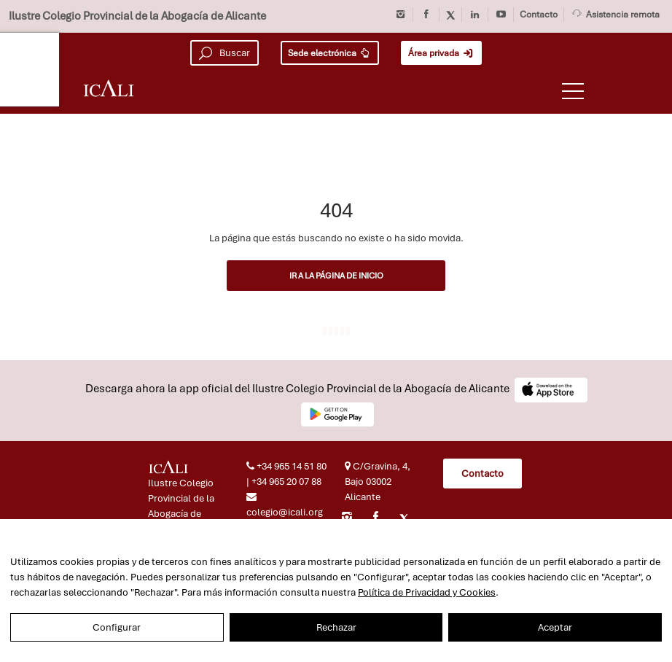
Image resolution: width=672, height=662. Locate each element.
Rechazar (336, 627)
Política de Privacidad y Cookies (427, 592)
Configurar (117, 627)
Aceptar (555, 627)
